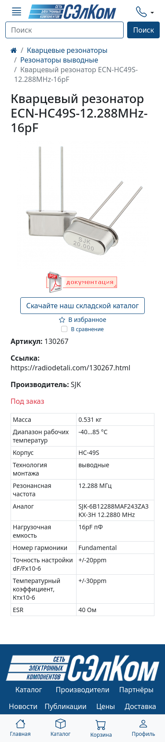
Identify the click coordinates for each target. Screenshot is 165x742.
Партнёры (136, 689)
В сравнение (87, 329)
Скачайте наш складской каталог (82, 305)
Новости (23, 706)
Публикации (65, 706)
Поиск (143, 30)
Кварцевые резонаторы (67, 50)
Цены (105, 706)
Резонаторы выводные (59, 60)
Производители (82, 689)
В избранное (82, 319)
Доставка (141, 706)
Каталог (28, 689)
